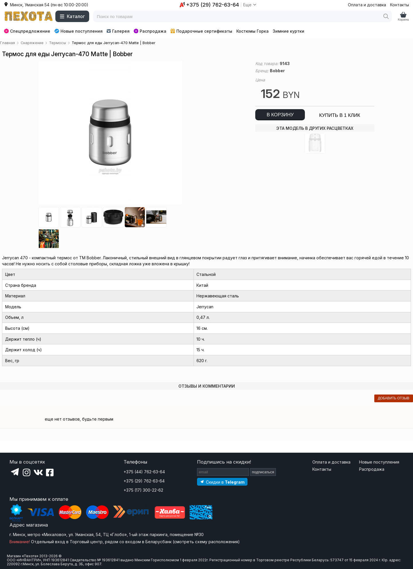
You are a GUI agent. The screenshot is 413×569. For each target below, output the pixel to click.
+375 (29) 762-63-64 (144, 480)
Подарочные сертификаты (201, 31)
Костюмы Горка (252, 31)
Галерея (118, 31)
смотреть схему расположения (206, 541)
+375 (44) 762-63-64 (144, 471)
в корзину (280, 114)
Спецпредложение (27, 31)
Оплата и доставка (367, 4)
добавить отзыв (393, 398)
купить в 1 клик (339, 115)
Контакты (399, 4)
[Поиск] (386, 16)
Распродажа (150, 31)
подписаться (263, 472)
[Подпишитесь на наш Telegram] (222, 482)
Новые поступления (78, 31)
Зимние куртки (288, 31)
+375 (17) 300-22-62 (143, 490)
